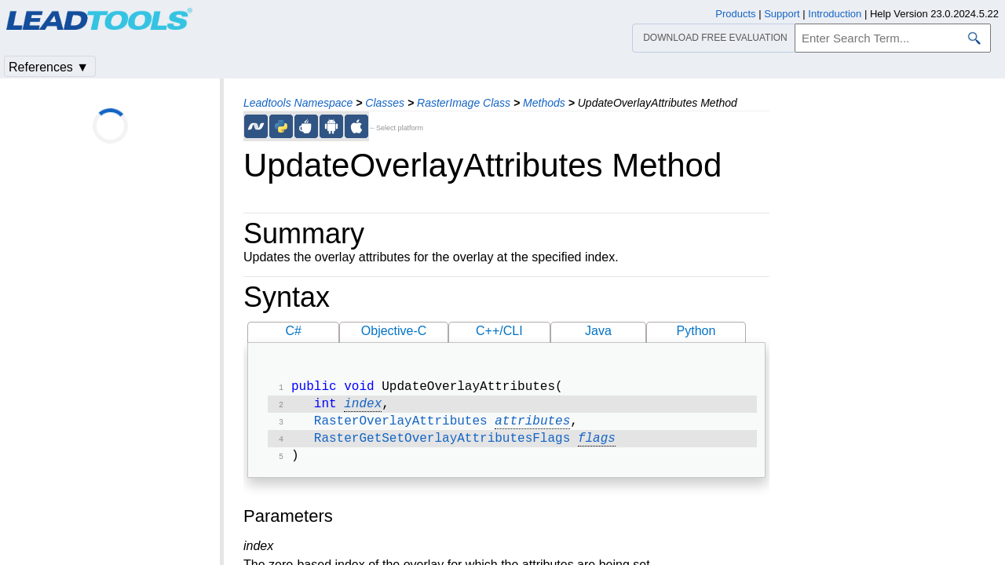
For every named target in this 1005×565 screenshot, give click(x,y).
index (363, 407)
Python (696, 330)
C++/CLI (499, 330)
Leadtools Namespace (298, 103)
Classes (384, 103)
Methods (544, 103)
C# (294, 330)
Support (782, 14)
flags (597, 445)
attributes (532, 426)
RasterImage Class (463, 103)
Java (598, 330)
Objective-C (394, 330)
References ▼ (49, 67)
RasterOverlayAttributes (401, 426)
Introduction (834, 14)
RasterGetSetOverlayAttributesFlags (442, 445)
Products (735, 14)
